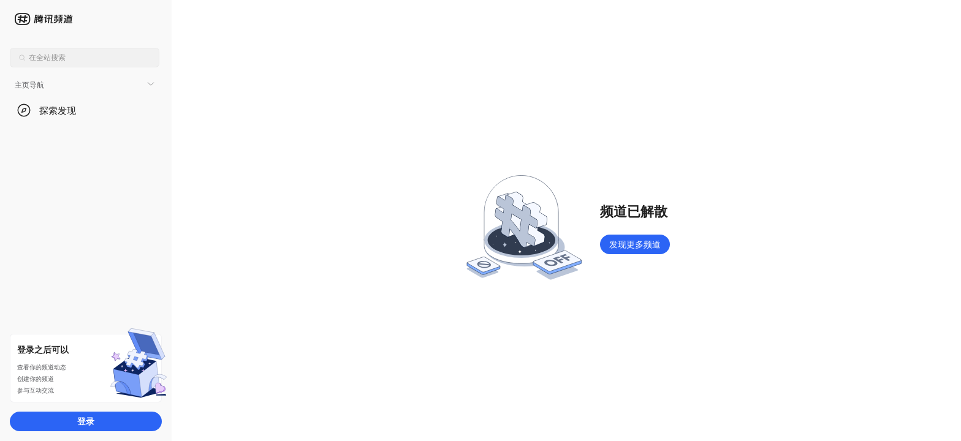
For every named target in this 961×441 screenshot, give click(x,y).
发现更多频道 (635, 244)
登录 (85, 421)
